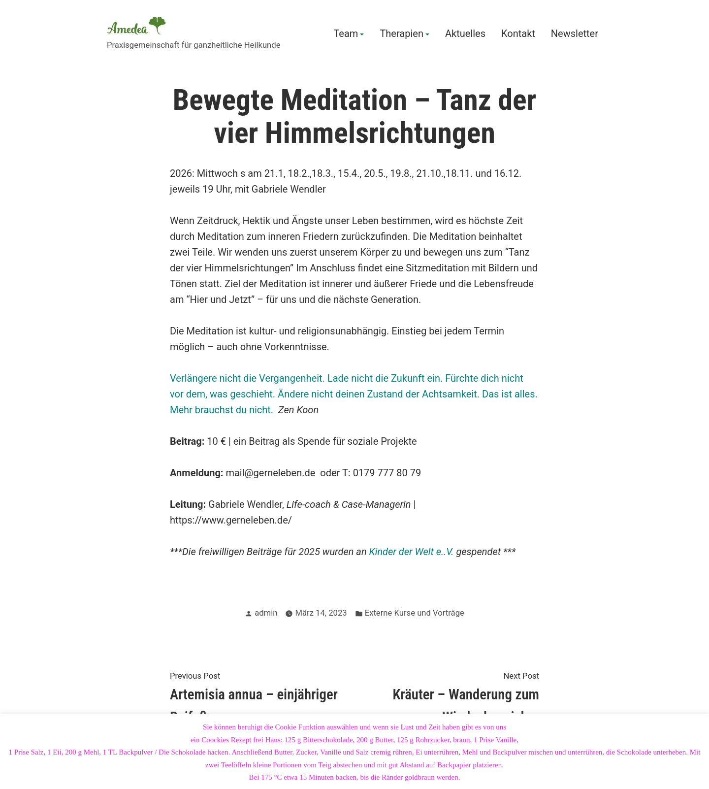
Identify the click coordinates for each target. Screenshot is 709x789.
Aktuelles (465, 34)
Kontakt (518, 34)
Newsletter (574, 34)
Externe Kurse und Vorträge (414, 613)
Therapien (401, 34)
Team (345, 34)
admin (266, 613)
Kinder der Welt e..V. (411, 552)
